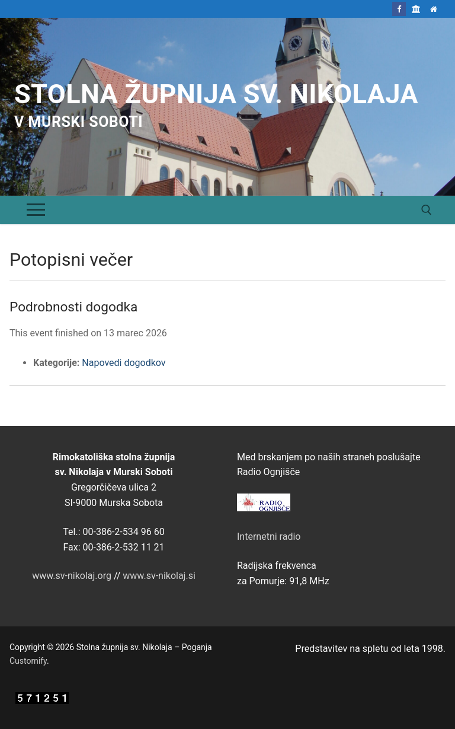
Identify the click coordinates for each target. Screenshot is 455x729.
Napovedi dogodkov (123, 362)
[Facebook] (399, 8)
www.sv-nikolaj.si (159, 575)
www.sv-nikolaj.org (71, 575)
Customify (28, 661)
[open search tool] (426, 210)
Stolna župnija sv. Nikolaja (216, 94)
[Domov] (434, 8)
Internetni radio (268, 536)
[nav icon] (35, 210)
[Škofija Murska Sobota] (416, 8)
